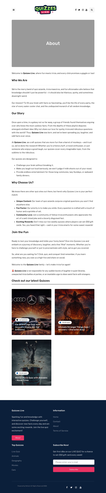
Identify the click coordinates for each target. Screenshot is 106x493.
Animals (15, 456)
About (17, 438)
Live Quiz (16, 451)
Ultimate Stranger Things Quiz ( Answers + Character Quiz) (74, 328)
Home (55, 417)
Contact (56, 421)
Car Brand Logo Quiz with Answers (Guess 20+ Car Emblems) (27, 327)
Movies (15, 465)
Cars (14, 470)
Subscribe (73, 469)
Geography (17, 460)
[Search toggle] (91, 9)
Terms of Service (60, 431)
